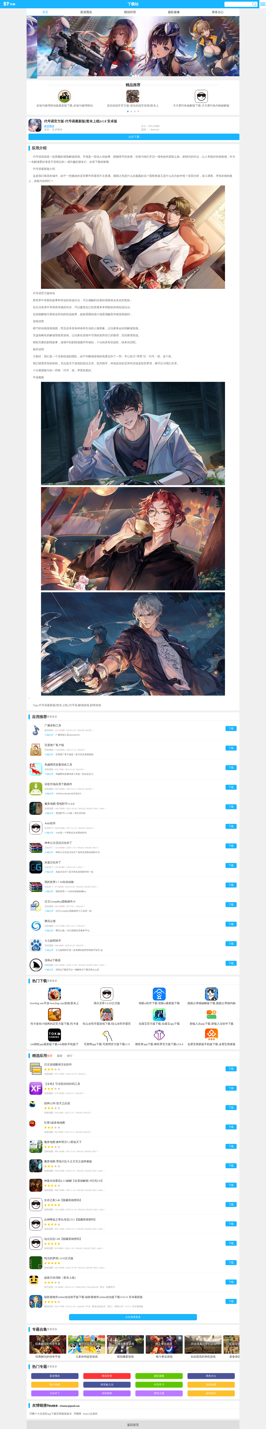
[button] (128, 111)
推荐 (49, 1055)
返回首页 (133, 1424)
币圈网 (77, 1413)
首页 (45, 12)
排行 (69, 1055)
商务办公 (218, 12)
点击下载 (133, 136)
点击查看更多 (133, 1317)
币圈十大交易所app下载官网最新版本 (50, 1413)
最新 (59, 1055)
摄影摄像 (174, 12)
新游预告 (86, 12)
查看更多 (52, 716)
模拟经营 (130, 12)
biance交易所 (90, 1413)
